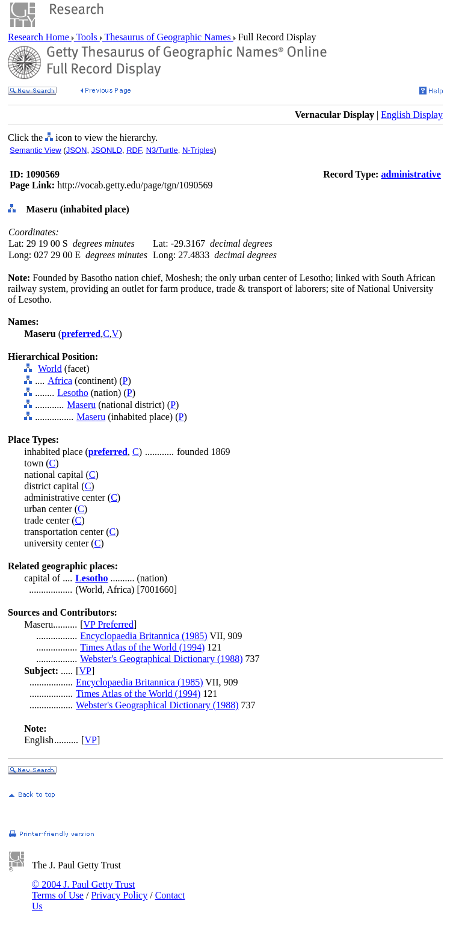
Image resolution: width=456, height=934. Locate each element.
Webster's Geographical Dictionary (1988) (161, 659)
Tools (87, 37)
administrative (411, 174)
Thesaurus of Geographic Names (167, 37)
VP (85, 671)
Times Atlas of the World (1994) (142, 647)
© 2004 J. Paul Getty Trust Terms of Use (83, 889)
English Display (412, 115)
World (50, 368)
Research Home (40, 37)
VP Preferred (109, 624)
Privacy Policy (119, 895)
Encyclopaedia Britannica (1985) (143, 636)
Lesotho (72, 393)
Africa (60, 381)
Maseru (81, 405)
